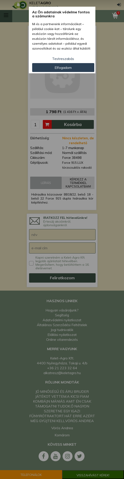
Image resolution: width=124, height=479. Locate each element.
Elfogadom (63, 67)
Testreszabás (63, 58)
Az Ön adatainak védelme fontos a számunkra (61, 14)
